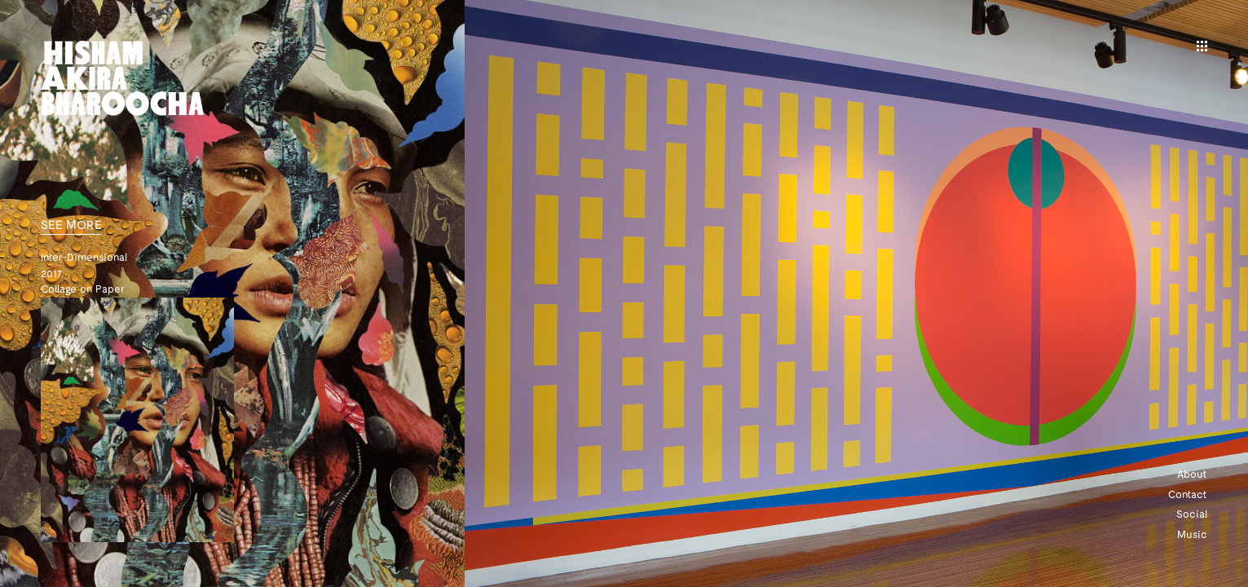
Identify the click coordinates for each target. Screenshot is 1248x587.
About (1192, 473)
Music (1192, 534)
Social (1191, 513)
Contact (1187, 494)
